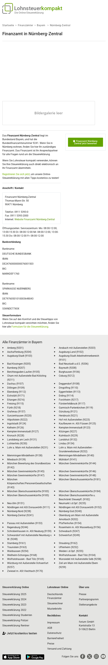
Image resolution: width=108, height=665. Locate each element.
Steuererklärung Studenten (17, 615)
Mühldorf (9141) (68, 459)
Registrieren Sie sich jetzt (16, 174)
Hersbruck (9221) (68, 415)
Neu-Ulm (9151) (15, 503)
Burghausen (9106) (69, 371)
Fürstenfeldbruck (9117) (72, 403)
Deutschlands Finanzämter (55, 596)
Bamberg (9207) (16, 367)
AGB (49, 627)
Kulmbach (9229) (68, 435)
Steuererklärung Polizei (15, 620)
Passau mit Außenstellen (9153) (24, 523)
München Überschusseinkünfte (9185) (28, 495)
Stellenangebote (88, 604)
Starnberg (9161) (16, 543)
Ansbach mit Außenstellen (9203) (77, 347)
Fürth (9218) (14, 407)
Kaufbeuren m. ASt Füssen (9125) (77, 423)
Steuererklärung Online (15, 587)
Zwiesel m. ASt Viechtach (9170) (25, 571)
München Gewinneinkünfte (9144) (77, 463)
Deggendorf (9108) (69, 383)
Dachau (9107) (15, 383)
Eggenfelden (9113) (69, 391)
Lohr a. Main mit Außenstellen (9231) (27, 447)
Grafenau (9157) (16, 411)
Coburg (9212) (67, 375)
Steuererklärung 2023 (14, 604)
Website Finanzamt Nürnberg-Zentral (34, 219)
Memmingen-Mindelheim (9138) (24, 455)
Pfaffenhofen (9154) (70, 523)
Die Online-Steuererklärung (29, 12)
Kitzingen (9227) (68, 431)
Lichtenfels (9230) (17, 443)
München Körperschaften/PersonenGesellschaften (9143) (29, 483)
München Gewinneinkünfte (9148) (77, 475)
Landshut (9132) (68, 439)
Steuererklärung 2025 (14, 594)
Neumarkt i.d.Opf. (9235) (72, 503)
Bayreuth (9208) (68, 367)
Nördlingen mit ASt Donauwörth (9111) (28, 507)
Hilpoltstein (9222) (17, 419)
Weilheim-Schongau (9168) (22, 555)
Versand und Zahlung (59, 648)
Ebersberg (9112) (16, 391)
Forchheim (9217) (68, 399)
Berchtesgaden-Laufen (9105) (23, 371)
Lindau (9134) (66, 443)
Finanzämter (25, 25)
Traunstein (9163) (17, 547)
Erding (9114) (66, 395)
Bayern (41, 25)
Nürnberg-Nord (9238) (19, 511)
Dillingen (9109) (16, 387)
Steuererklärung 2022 (14, 609)
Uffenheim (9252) (68, 547)
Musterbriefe (54, 608)
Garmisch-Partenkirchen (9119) (76, 407)
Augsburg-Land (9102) (71, 351)
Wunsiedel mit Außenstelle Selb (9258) (80, 559)
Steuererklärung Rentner (15, 625)
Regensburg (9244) (17, 527)
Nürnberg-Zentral (60, 25)
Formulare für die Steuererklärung (30, 326)
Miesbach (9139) (16, 459)
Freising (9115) (15, 403)
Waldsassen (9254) (17, 551)
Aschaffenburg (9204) (19, 351)
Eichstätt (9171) (16, 395)
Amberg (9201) (15, 347)
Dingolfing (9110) (68, 387)
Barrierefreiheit (55, 638)
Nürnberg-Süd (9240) (70, 511)
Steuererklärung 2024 (14, 599)
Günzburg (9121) (68, 411)
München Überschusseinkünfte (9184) (80, 491)
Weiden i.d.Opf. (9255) (71, 551)
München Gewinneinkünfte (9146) (77, 471)
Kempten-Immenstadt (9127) (23, 431)
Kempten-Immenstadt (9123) (74, 427)
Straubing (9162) (68, 543)
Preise (50, 643)
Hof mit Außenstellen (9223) (74, 419)
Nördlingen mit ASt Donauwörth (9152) (80, 507)
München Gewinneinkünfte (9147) (26, 475)
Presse (82, 594)
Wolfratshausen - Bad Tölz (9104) (77, 555)
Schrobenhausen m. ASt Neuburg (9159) (29, 531)
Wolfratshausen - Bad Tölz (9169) (25, 559)
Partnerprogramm (89, 599)
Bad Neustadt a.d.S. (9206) (74, 363)
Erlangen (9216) (16, 399)
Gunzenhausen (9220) (19, 415)
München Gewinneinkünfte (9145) (26, 471)
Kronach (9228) (15, 435)
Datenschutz (54, 633)
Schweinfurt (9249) (69, 535)
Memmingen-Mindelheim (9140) (76, 455)
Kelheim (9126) (15, 427)
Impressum (53, 622)
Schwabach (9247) (69, 531)
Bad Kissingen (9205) (19, 363)
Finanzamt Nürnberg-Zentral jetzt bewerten (85, 142)
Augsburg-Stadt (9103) (19, 355)
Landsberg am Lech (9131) (22, 439)
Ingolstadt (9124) (16, 423)
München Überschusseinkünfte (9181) (80, 479)
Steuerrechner (55, 603)
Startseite (8, 25)
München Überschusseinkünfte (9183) (28, 491)
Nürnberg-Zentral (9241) (20, 515)
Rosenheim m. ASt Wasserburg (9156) (80, 527)
